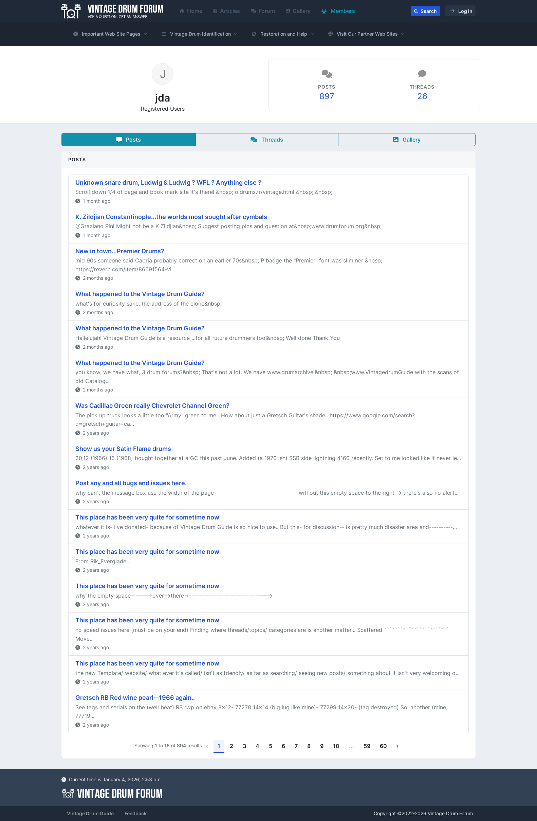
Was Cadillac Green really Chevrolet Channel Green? (152, 405)
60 (383, 746)
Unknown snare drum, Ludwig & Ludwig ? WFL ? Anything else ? (168, 182)
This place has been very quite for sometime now (147, 517)
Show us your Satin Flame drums (123, 448)
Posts (128, 139)
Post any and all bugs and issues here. (131, 483)
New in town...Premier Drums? (119, 251)
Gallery (298, 10)
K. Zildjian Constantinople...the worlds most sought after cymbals (171, 216)
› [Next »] (397, 746)
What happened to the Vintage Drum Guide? (140, 293)
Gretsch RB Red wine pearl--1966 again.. (135, 697)
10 (336, 746)
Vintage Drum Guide (90, 813)
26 (422, 96)
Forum (263, 10)
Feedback (136, 813)
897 (326, 96)
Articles (226, 10)
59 (367, 746)
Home (191, 10)
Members (338, 10)
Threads (267, 139)
